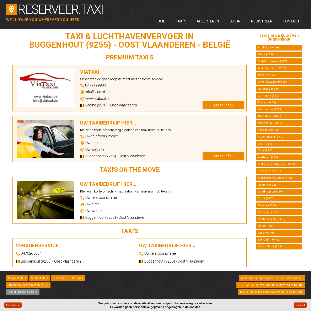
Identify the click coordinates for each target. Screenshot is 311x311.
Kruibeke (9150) (268, 47)
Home (160, 21)
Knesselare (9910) (270, 171)
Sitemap (77, 278)
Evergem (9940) (268, 239)
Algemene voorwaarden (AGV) (28, 285)
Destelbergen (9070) (271, 219)
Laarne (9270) (267, 143)
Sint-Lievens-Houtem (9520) (276, 164)
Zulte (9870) (266, 198)
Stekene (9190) (268, 212)
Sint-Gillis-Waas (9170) (273, 61)
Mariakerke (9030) (270, 123)
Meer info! (223, 105)
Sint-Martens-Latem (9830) (276, 177)
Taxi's (181, 21)
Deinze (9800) (267, 205)
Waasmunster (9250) (272, 68)
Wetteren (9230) (269, 157)
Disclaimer (60, 278)
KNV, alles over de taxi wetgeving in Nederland (271, 291)
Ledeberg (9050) (269, 129)
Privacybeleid (17, 278)
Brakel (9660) (267, 102)
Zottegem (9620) (269, 95)
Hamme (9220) (268, 184)
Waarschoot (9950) (271, 246)
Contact (291, 21)
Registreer (261, 21)
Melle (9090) (266, 54)
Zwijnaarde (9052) (270, 109)
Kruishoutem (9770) (271, 136)
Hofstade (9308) (269, 88)
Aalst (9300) (266, 226)
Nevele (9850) (267, 75)
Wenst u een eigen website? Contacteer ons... (272, 278)
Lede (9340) (266, 232)
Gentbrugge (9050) (270, 191)
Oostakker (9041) (269, 116)
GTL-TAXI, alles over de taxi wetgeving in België (270, 285)
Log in (235, 21)
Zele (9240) (266, 150)
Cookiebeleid (39, 278)
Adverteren (208, 21)
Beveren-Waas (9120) (272, 81)
